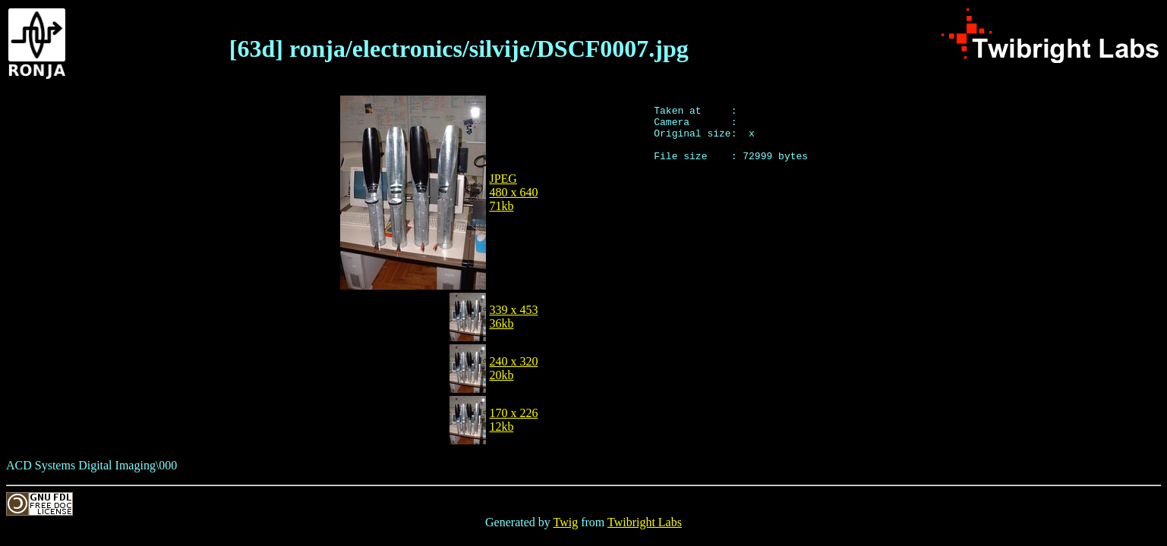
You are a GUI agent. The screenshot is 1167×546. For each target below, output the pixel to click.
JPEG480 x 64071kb (513, 192)
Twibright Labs (644, 522)
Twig (566, 522)
